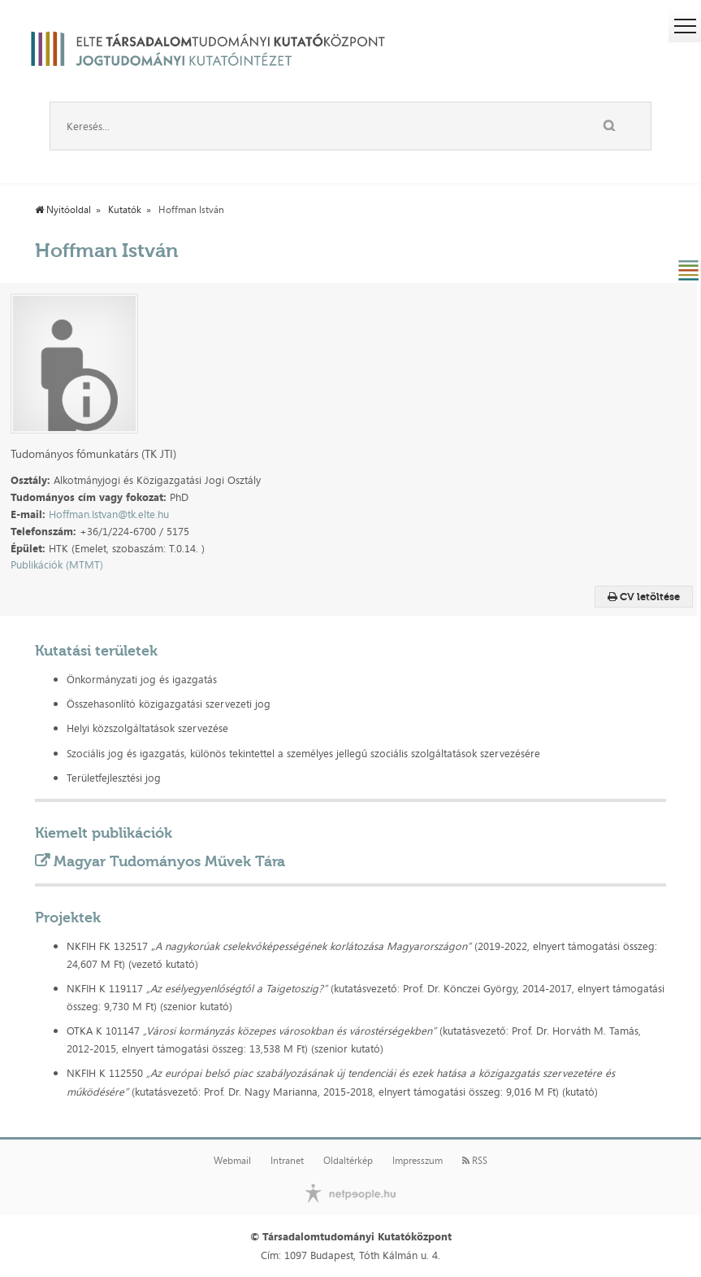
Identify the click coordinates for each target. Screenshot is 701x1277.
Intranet (287, 1160)
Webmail (232, 1160)
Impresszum (417, 1160)
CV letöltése (644, 597)
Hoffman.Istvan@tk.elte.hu (109, 514)
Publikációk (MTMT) (57, 564)
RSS (474, 1160)
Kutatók (124, 209)
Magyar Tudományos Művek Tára (169, 861)
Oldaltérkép (348, 1160)
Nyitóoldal (63, 209)
